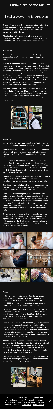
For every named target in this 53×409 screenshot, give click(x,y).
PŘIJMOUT (26, 405)
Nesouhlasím (38, 405)
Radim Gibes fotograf (26, 5)
